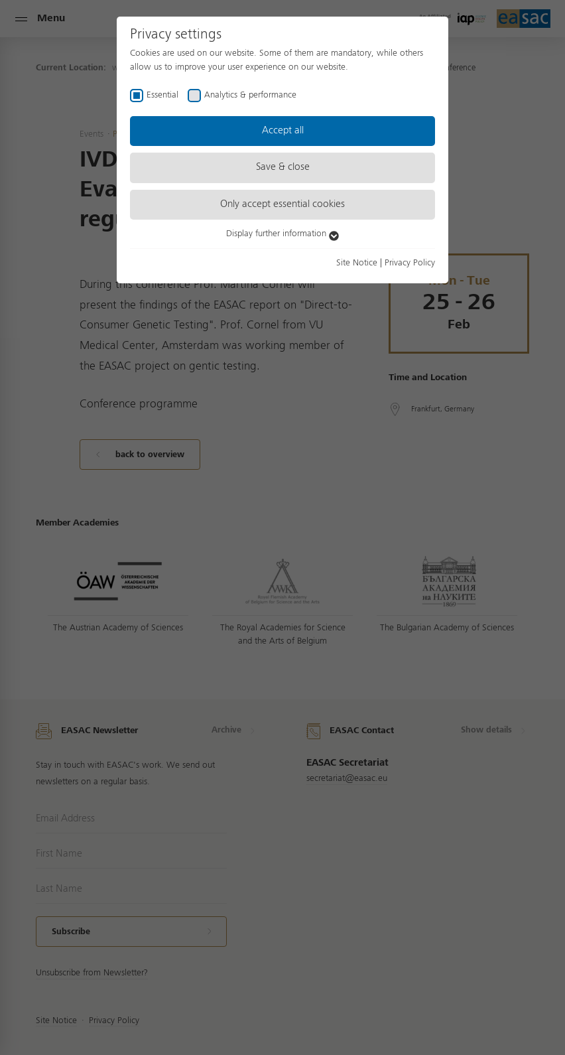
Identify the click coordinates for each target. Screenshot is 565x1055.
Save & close (283, 167)
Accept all (283, 130)
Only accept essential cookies (282, 204)
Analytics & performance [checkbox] (250, 95)
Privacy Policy (410, 262)
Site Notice (356, 262)
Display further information (282, 233)
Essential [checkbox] (162, 95)
